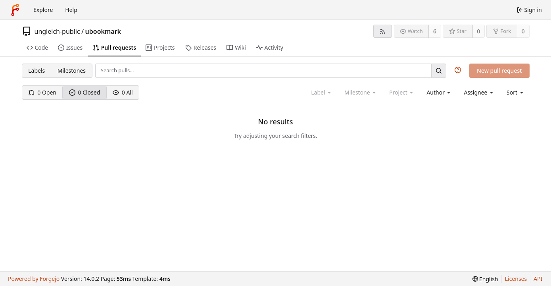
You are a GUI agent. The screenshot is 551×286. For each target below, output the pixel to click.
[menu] (515, 92)
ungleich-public (57, 31)
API (538, 278)
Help (71, 10)
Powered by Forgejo (34, 278)
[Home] (15, 10)
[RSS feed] (382, 31)
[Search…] (438, 70)
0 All (123, 92)
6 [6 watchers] (434, 31)
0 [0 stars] (478, 31)
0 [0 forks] (523, 31)
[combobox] (439, 92)
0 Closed (84, 92)
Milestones (72, 70)
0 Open (42, 92)
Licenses (516, 278)
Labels (36, 70)
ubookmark (103, 31)
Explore (43, 10)
